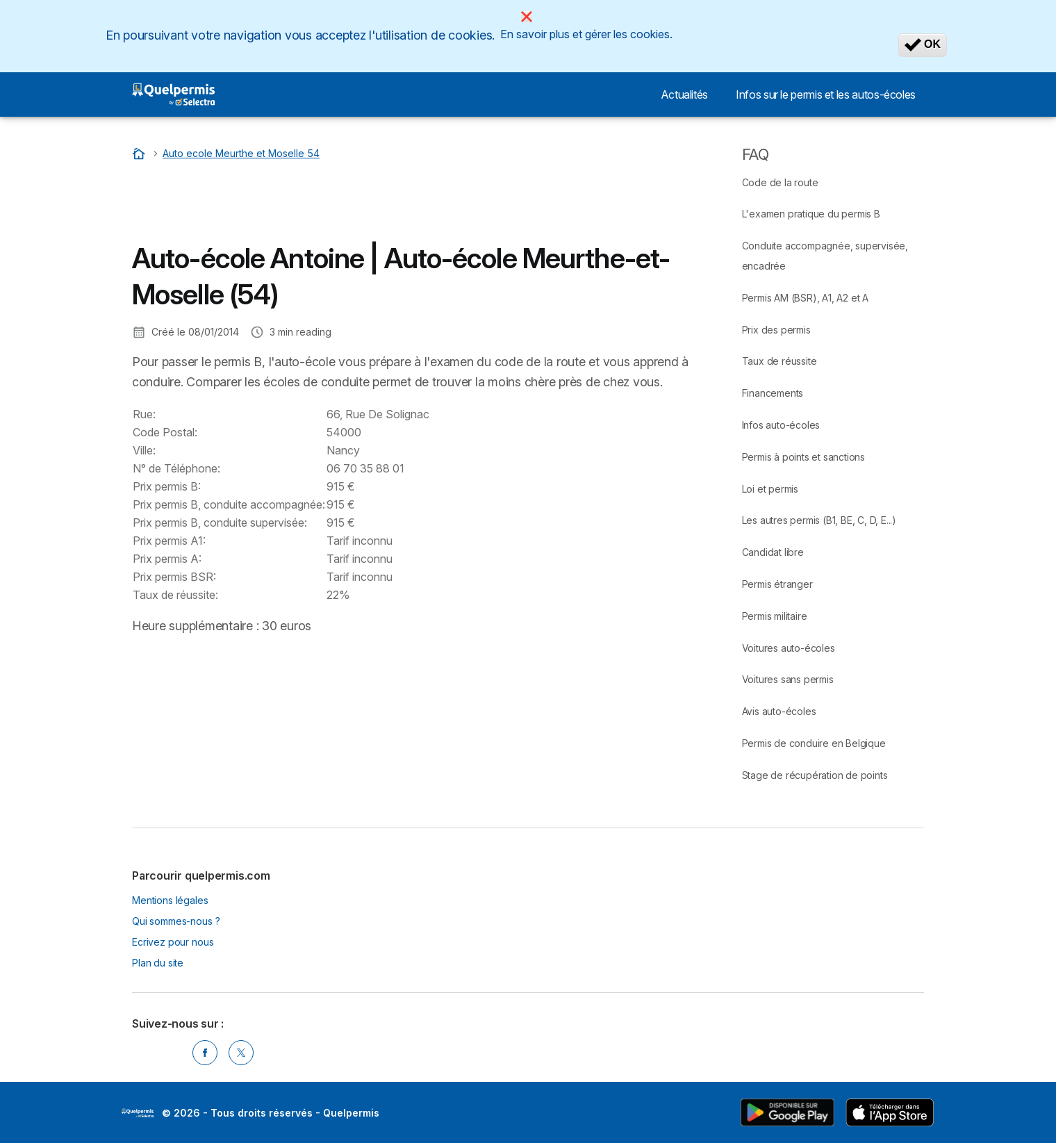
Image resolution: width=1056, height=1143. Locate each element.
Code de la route (780, 182)
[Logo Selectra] (173, 94)
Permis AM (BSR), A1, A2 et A (805, 298)
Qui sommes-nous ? (176, 921)
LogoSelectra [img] (138, 1113)
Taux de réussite (779, 361)
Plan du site (157, 963)
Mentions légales (170, 900)
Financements (773, 393)
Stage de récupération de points (815, 775)
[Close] (526, 16)
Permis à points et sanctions (803, 457)
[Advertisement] (385, 205)
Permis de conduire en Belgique (814, 743)
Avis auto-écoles (779, 711)
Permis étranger (777, 584)
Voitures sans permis (788, 679)
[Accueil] (140, 153)
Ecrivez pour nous (172, 942)
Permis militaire (774, 616)
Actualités (684, 94)
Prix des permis (776, 330)
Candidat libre (773, 552)
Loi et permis (770, 489)
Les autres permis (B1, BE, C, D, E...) (819, 520)
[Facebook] (204, 1052)
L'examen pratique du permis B (811, 214)
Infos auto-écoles (781, 425)
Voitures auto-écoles (788, 648)
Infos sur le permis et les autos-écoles (826, 94)
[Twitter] (241, 1052)
